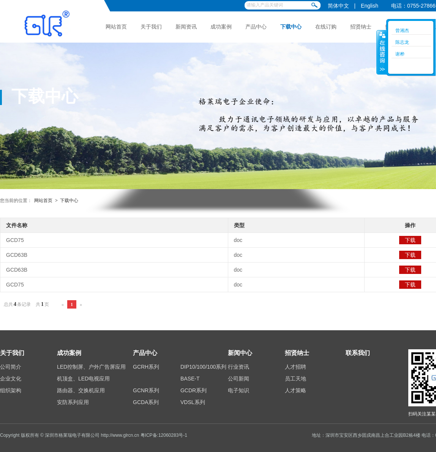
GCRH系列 (146, 367)
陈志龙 (402, 42)
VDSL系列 (192, 402)
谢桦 (399, 54)
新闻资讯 (186, 27)
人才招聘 (295, 367)
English (369, 6)
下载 (410, 240)
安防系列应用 (73, 402)
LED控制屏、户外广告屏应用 (91, 367)
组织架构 (10, 390)
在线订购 (325, 27)
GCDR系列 (193, 390)
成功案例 (221, 27)
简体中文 (338, 6)
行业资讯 (238, 367)
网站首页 (116, 27)
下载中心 (291, 27)
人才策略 (295, 390)
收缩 (381, 52)
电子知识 (238, 390)
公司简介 (10, 367)
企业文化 (10, 379)
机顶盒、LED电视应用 (83, 379)
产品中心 (256, 27)
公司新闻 (238, 379)
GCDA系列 (146, 402)
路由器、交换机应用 (81, 390)
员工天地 (295, 379)
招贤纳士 (360, 27)
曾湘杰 (402, 30)
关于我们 (151, 27)
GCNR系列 (146, 390)
